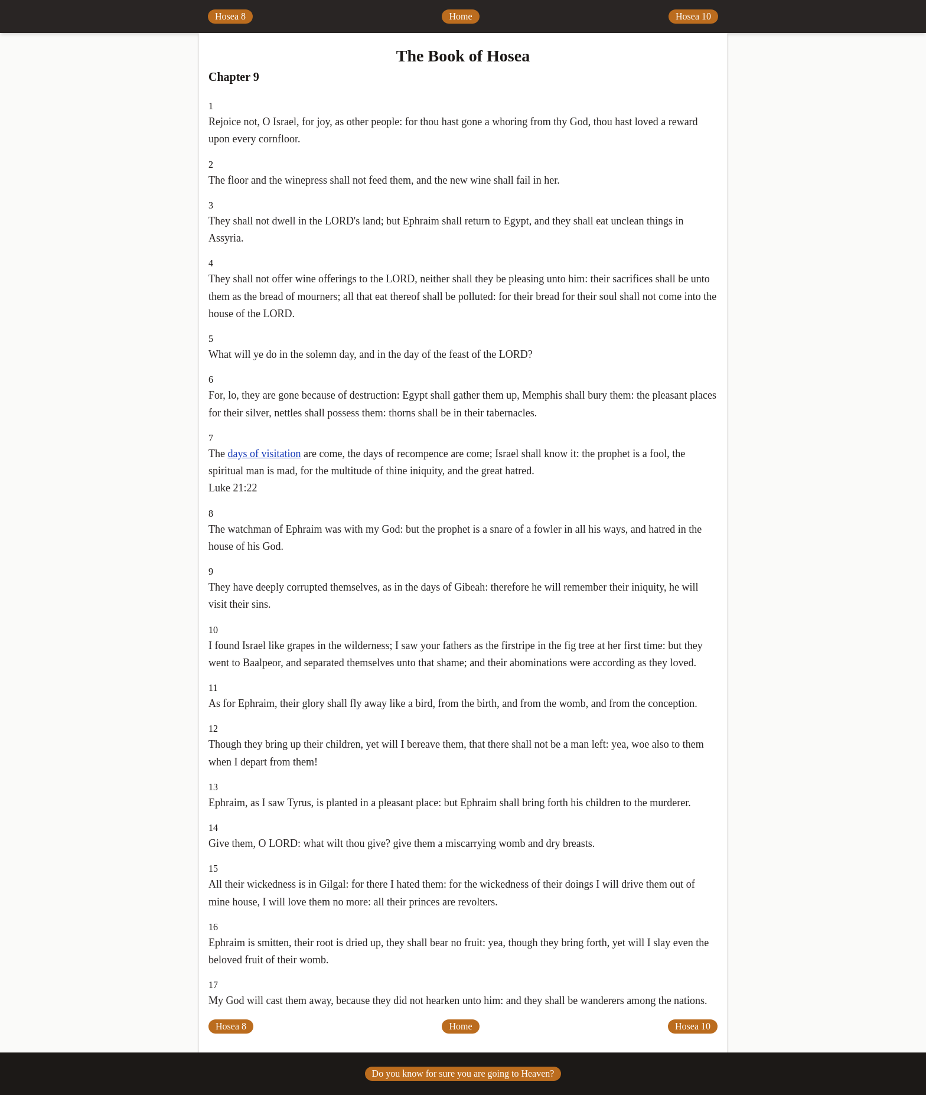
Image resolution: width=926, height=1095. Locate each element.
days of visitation (264, 453)
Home (460, 16)
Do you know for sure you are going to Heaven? (463, 1073)
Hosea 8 (230, 16)
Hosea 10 (693, 16)
